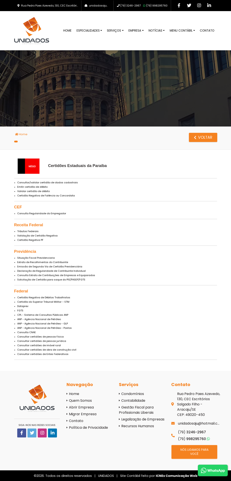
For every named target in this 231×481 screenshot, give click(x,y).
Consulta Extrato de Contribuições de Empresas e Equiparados (56, 275)
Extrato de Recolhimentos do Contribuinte (42, 262)
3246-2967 (130, 5)
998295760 (155, 5)
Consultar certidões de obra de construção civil (46, 349)
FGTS (20, 310)
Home (67, 31)
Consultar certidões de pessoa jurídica (41, 341)
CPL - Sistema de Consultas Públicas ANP (42, 315)
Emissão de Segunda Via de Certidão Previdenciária (49, 266)
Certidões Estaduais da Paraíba (77, 166)
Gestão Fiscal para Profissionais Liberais (136, 410)
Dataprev (22, 306)
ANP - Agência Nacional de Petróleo (39, 319)
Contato (207, 31)
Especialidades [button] (88, 31)
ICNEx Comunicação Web (176, 476)
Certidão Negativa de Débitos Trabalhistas (43, 297)
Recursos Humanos (136, 426)
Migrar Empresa (81, 414)
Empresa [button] (134, 31)
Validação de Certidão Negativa (37, 235)
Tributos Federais (28, 231)
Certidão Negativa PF (30, 240)
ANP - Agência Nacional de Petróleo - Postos (44, 328)
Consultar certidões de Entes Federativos (42, 354)
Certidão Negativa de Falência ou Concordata (46, 195)
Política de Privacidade (87, 427)
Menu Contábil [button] (181, 31)
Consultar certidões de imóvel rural (39, 345)
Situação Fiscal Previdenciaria (36, 258)
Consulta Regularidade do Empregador (41, 213)
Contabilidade (132, 400)
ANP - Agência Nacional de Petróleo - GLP (42, 323)
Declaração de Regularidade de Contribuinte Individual (51, 271)
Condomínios (131, 393)
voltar (203, 137)
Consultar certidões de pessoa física (40, 336)
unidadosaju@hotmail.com (108, 5)
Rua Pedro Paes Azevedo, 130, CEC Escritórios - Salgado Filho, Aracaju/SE (69, 5)
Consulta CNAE (26, 332)
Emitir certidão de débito (32, 187)
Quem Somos (79, 400)
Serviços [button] (114, 31)
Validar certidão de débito (33, 191)
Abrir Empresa (80, 407)
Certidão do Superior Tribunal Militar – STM (43, 302)
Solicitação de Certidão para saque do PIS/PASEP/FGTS (51, 279)
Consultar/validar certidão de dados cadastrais (47, 182)
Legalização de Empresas (141, 419)
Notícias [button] (155, 31)
